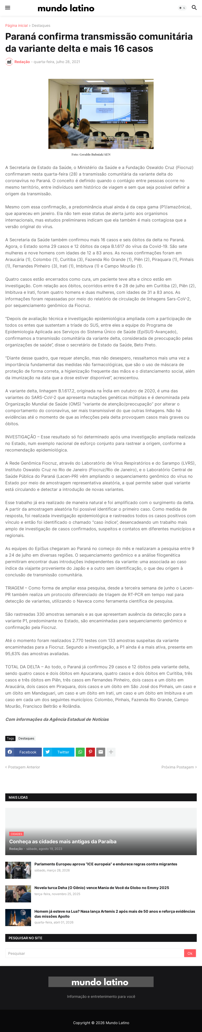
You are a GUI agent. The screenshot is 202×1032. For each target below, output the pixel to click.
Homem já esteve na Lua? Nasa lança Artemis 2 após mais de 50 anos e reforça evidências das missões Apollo (114, 913)
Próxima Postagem (177, 767)
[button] (7, 7)
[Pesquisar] (95, 953)
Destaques (41, 26)
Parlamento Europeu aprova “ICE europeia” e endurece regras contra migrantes (105, 864)
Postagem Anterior (24, 767)
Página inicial (16, 26)
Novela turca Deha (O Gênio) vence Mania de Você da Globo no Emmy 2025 (101, 887)
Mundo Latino (117, 1022)
